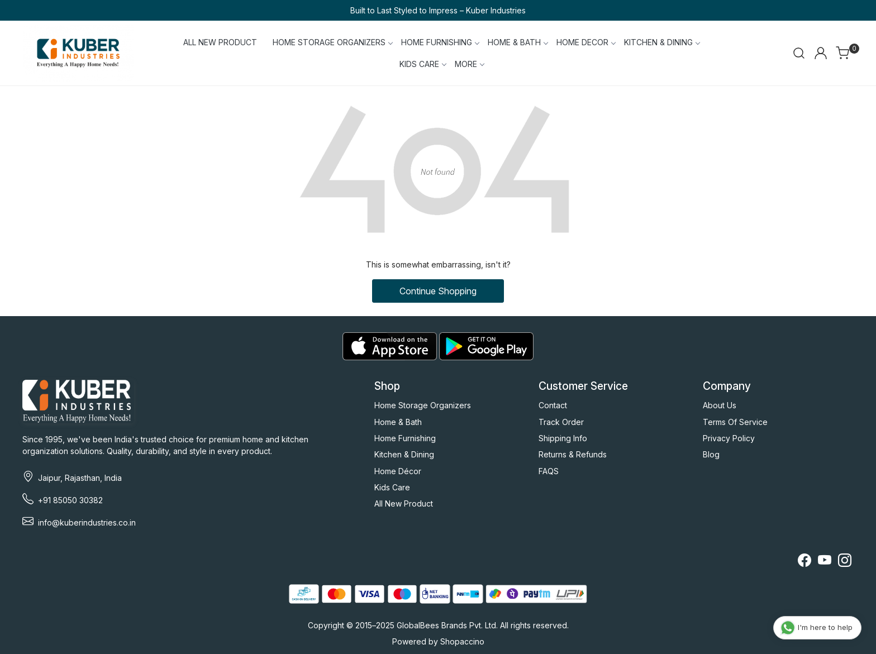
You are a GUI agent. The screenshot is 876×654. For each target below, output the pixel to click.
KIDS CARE (422, 64)
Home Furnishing (405, 438)
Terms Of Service (735, 422)
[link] (799, 53)
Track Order (561, 422)
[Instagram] (845, 562)
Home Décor (397, 471)
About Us (719, 405)
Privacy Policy (729, 438)
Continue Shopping (438, 291)
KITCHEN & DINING (661, 42)
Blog (711, 454)
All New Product (403, 503)
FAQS (549, 471)
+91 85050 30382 (70, 500)
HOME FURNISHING (440, 42)
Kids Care (392, 487)
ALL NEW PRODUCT (220, 42)
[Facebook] (804, 562)
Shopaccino (462, 641)
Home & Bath (398, 422)
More (469, 64)
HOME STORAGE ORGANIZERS (332, 42)
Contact (553, 405)
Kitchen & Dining (404, 454)
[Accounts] (820, 53)
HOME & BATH (518, 42)
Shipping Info (563, 438)
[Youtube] (825, 562)
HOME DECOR (585, 42)
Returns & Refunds (573, 454)
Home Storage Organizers (422, 405)
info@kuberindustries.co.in (87, 522)
